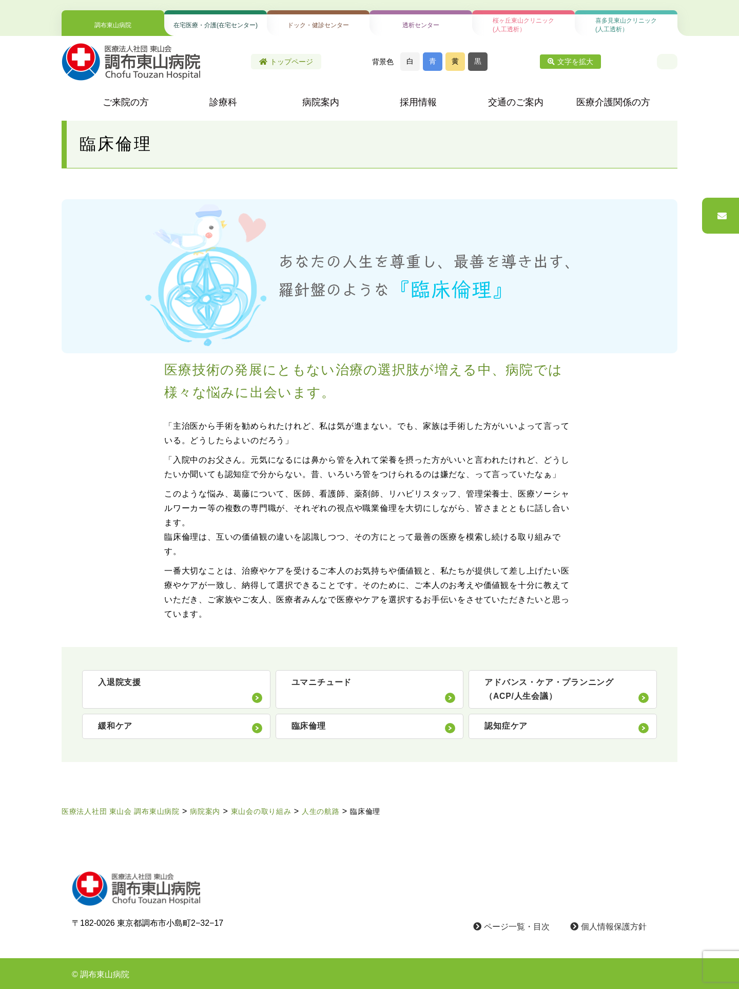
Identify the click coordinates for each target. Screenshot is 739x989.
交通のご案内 (515, 102)
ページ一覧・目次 (511, 926)
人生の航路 (321, 811)
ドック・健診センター (318, 25)
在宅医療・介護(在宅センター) (215, 25)
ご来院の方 (126, 102)
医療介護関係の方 (613, 102)
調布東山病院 (112, 25)
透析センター (420, 25)
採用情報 (418, 102)
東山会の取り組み (261, 811)
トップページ (286, 62)
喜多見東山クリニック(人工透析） (626, 25)
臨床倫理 (365, 811)
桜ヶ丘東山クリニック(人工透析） (523, 25)
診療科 (223, 102)
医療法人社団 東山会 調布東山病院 (121, 811)
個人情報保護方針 (608, 926)
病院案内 (320, 102)
